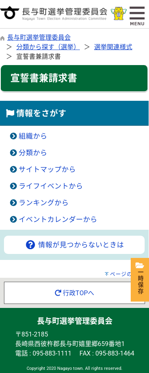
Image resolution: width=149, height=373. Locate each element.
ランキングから (44, 203)
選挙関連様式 (113, 47)
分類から (33, 153)
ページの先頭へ (129, 274)
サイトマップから (47, 169)
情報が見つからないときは (74, 245)
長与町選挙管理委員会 (39, 37)
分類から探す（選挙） (48, 47)
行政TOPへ (74, 293)
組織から (33, 136)
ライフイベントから (51, 186)
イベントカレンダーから (58, 219)
